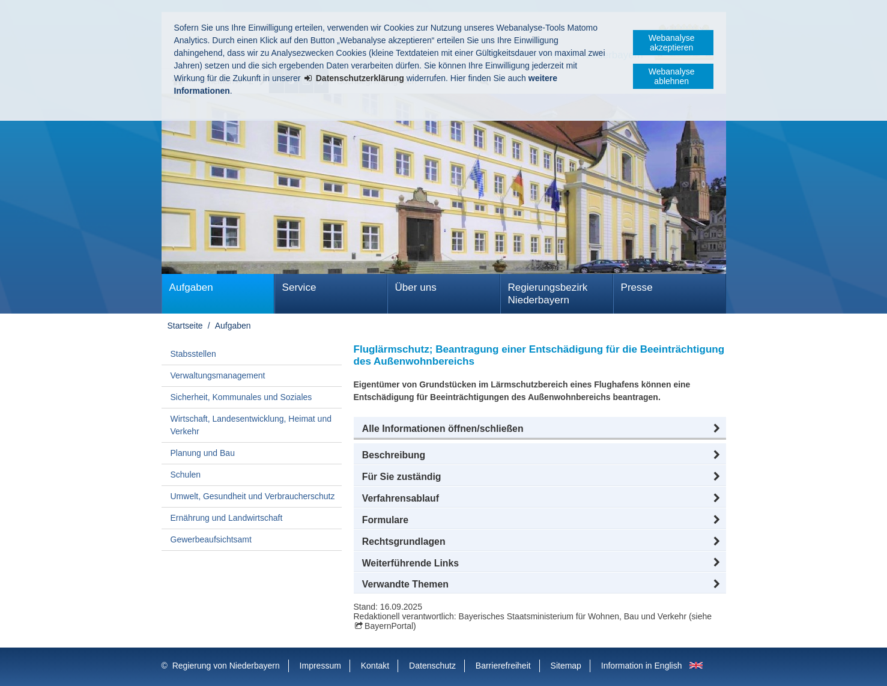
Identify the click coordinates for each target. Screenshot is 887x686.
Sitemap (566, 665)
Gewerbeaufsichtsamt (211, 539)
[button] (540, 429)
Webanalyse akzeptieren (672, 42)
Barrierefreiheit (503, 665)
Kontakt (375, 665)
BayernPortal (389, 626)
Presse (637, 287)
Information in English (641, 665)
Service (299, 287)
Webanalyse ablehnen (672, 76)
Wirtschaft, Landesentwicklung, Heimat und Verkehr (251, 425)
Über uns (416, 287)
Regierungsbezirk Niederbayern (548, 294)
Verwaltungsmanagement (218, 375)
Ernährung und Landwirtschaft (227, 518)
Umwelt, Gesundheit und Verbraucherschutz (253, 496)
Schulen (186, 474)
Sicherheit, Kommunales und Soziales (241, 397)
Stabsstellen (193, 354)
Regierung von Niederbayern (226, 665)
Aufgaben (191, 287)
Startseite (185, 325)
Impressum (320, 665)
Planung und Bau (203, 453)
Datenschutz (432, 665)
